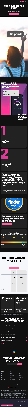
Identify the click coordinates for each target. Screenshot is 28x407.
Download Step (7, 224)
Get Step (22, 1)
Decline (20, 405)
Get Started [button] (19, 364)
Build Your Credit (14, 14)
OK (7, 405)
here (23, 402)
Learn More (2, 283)
